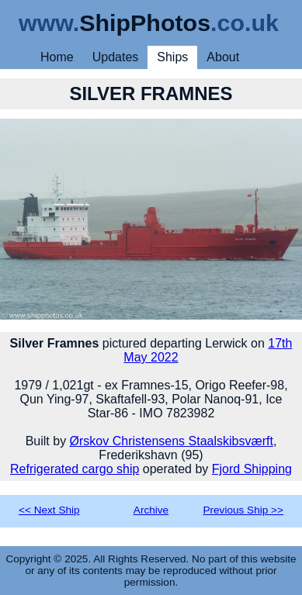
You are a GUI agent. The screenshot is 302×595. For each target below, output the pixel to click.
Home (57, 57)
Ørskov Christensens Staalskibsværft (171, 441)
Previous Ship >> (243, 510)
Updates (115, 57)
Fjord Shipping (252, 469)
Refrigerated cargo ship (74, 469)
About (223, 57)
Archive (151, 510)
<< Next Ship (49, 510)
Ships (172, 57)
